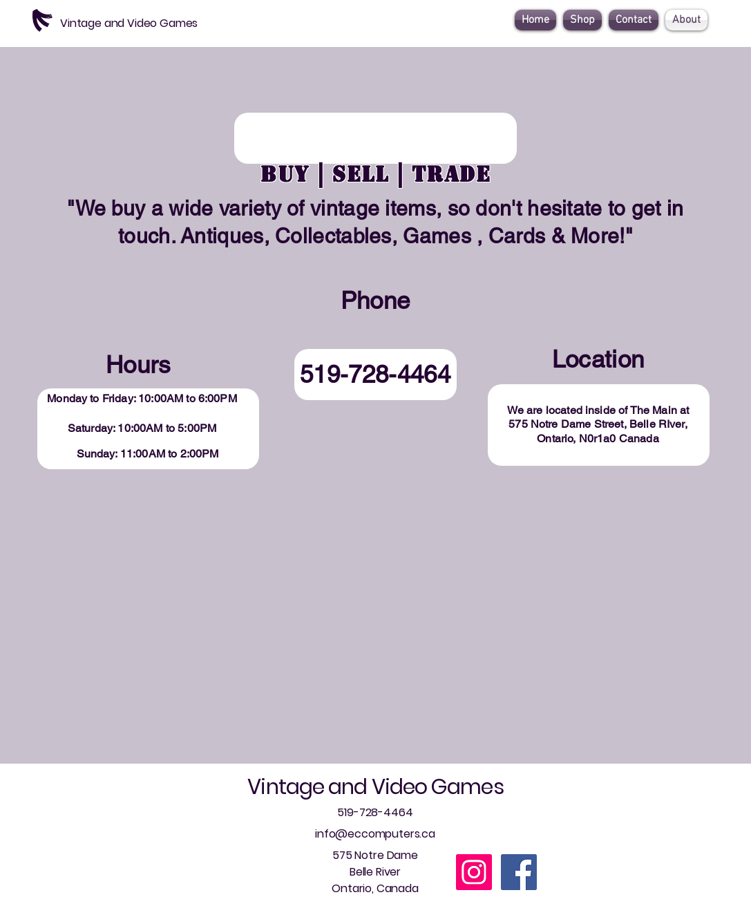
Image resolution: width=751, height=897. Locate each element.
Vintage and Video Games (375, 787)
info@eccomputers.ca (375, 834)
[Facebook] (519, 872)
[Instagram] (474, 872)
